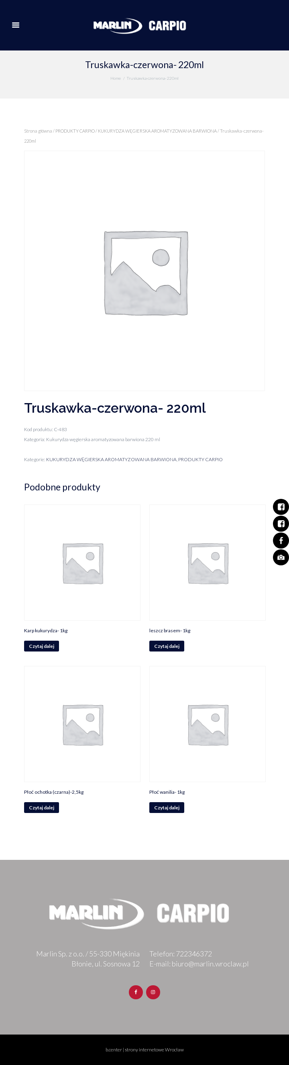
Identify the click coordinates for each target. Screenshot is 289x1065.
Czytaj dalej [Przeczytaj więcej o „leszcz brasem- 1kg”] (166, 646)
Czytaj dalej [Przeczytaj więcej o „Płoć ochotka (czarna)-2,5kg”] (41, 808)
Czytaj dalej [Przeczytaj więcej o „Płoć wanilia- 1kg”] (166, 808)
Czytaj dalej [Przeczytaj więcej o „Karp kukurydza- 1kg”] (41, 646)
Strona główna (38, 130)
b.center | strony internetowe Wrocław (145, 1050)
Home (115, 78)
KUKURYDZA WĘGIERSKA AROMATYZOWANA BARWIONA (157, 130)
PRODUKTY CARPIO (75, 130)
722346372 (194, 953)
